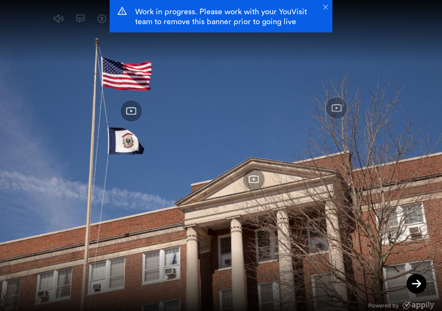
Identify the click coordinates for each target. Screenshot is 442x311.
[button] (58, 20)
